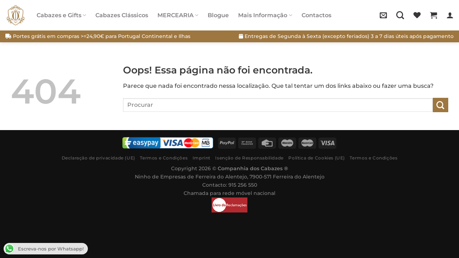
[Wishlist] (417, 15)
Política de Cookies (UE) (316, 158)
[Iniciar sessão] (450, 15)
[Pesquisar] (400, 15)
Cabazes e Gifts (61, 15)
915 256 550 (242, 185)
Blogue (218, 15)
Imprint (201, 158)
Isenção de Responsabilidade (249, 158)
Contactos (316, 15)
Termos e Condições (164, 158)
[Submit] (440, 105)
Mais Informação (265, 15)
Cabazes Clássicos (121, 15)
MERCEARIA (177, 15)
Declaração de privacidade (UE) (98, 158)
